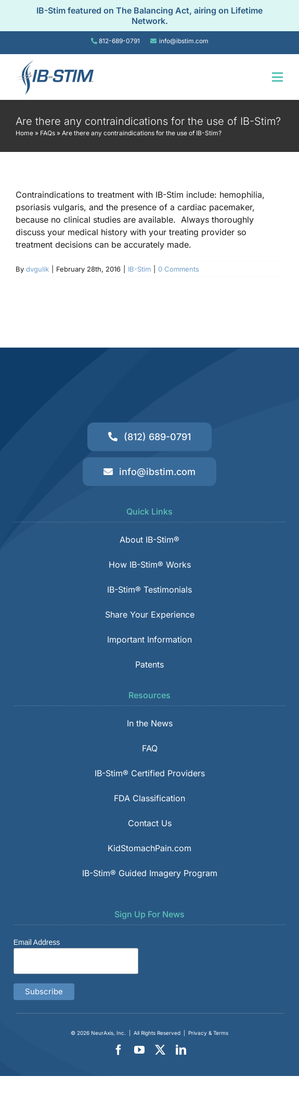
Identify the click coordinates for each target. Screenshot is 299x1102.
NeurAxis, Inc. (108, 1033)
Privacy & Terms (208, 1033)
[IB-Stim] (55, 63)
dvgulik (37, 269)
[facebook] (118, 1050)
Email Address (37, 942)
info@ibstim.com (184, 41)
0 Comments (178, 269)
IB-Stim (139, 269)
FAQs (47, 133)
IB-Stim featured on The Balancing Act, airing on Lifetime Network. (149, 15)
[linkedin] (181, 1050)
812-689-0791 (119, 41)
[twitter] (160, 1050)
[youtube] (139, 1050)
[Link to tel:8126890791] (94, 41)
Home (24, 133)
